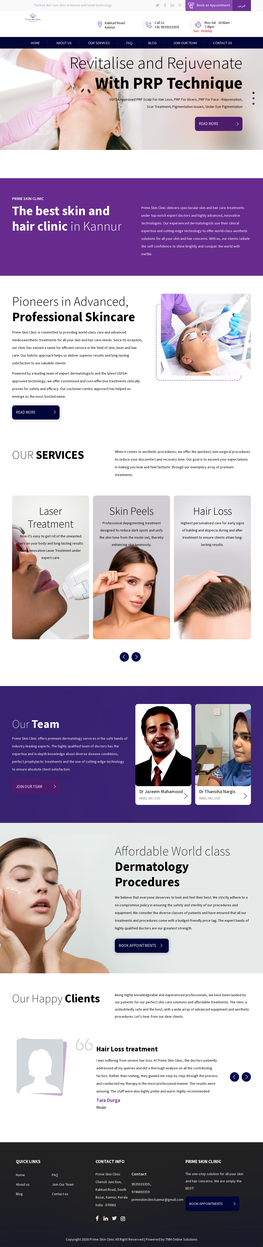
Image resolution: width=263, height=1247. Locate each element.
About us (23, 1184)
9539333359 (141, 1184)
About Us (64, 43)
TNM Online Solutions (181, 1239)
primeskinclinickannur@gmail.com (157, 1199)
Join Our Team (185, 43)
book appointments (140, 945)
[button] (250, 94)
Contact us (60, 1194)
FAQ (129, 43)
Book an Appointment (209, 5)
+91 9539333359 (167, 27)
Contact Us (222, 43)
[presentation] (126, 657)
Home (35, 43)
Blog (152, 43)
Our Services (99, 43)
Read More (219, 123)
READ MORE (36, 412)
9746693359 (140, 1191)
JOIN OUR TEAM (36, 786)
